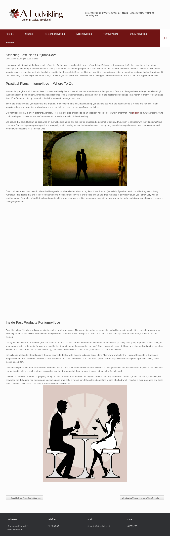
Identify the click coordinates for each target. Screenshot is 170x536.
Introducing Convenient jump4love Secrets (142, 498)
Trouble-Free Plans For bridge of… (24, 498)
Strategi (29, 34)
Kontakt (10, 42)
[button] (165, 38)
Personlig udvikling (55, 34)
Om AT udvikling (138, 34)
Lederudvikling (84, 34)
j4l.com (135, 113)
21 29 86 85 (53, 526)
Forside (10, 34)
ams (36, 59)
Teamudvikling (110, 34)
